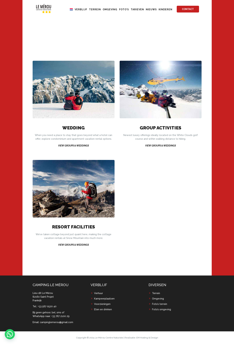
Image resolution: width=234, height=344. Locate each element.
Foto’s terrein (159, 304)
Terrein (156, 293)
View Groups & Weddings (73, 145)
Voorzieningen (102, 304)
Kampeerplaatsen (104, 298)
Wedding (73, 128)
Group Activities (160, 128)
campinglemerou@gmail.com (56, 322)
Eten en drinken (103, 309)
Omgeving (158, 298)
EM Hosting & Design (147, 337)
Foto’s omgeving (161, 309)
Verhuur (98, 293)
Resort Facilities (73, 227)
